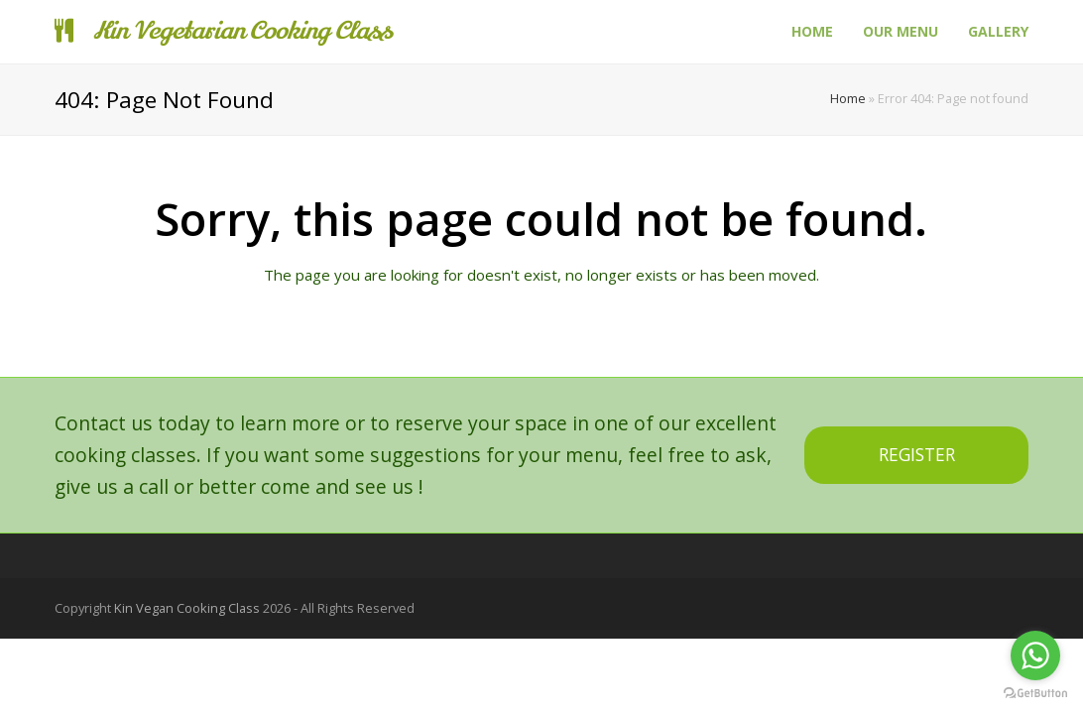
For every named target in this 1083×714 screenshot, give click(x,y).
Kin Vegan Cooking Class (187, 608)
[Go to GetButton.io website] (1035, 693)
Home (848, 98)
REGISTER (917, 454)
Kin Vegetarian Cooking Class (223, 31)
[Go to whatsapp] (1035, 655)
